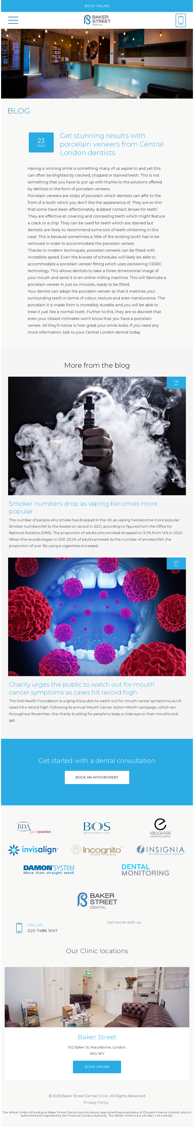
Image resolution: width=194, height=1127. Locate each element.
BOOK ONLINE (97, 6)
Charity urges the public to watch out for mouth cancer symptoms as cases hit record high (82, 688)
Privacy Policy (96, 1103)
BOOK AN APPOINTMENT (97, 777)
